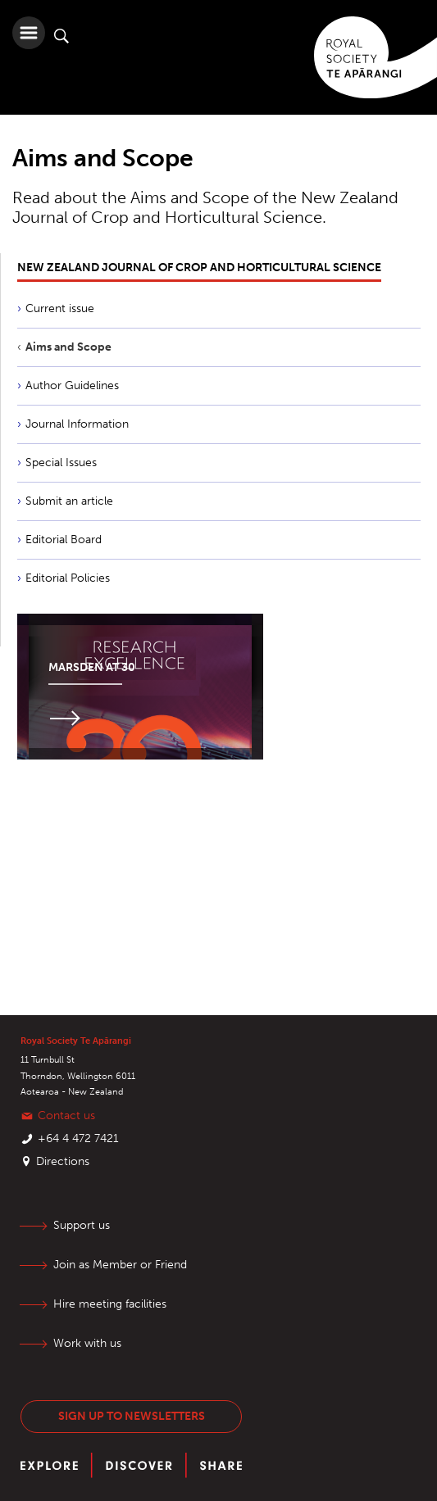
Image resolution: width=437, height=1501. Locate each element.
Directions (62, 1161)
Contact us (66, 1115)
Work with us (87, 1343)
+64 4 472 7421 (78, 1138)
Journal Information (77, 424)
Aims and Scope (68, 347)
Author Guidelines (72, 385)
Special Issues (61, 462)
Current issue (59, 308)
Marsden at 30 (91, 667)
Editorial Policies (67, 578)
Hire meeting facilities (109, 1304)
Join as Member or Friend (120, 1265)
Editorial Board (63, 539)
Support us (81, 1225)
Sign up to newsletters (131, 1416)
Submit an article (69, 501)
